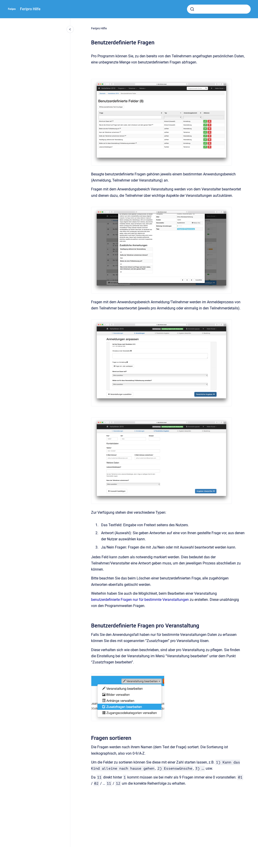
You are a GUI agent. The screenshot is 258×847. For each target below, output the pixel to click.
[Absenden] (192, 9)
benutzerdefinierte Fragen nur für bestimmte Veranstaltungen (140, 599)
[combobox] (218, 9)
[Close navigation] (70, 29)
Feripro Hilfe (30, 9)
